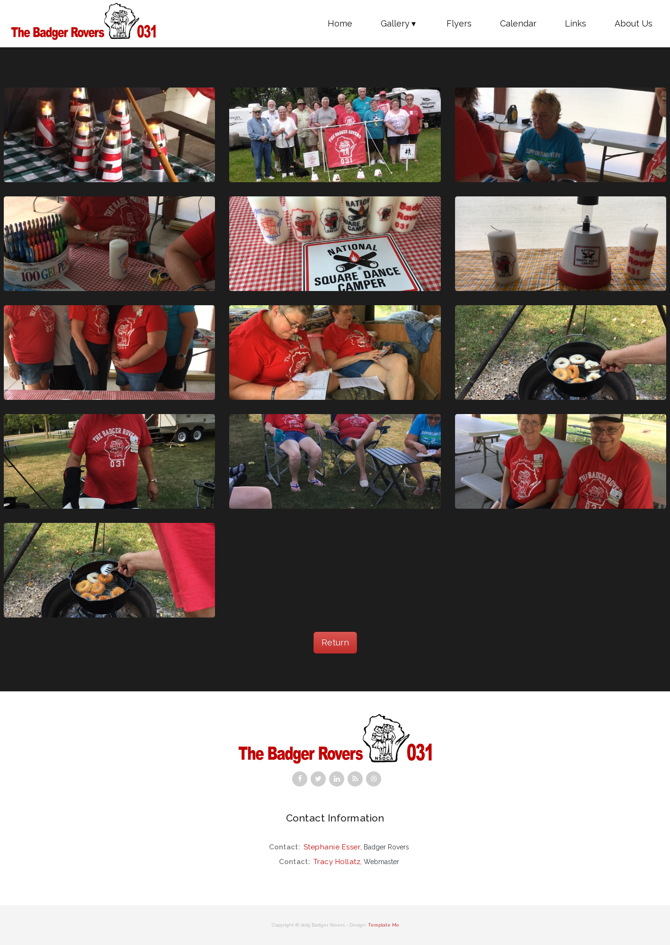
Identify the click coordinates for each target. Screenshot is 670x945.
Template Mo (383, 924)
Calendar (518, 23)
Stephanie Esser (332, 847)
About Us (633, 23)
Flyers (459, 23)
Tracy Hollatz (337, 861)
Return (335, 642)
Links (575, 23)
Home (340, 23)
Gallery (399, 23)
